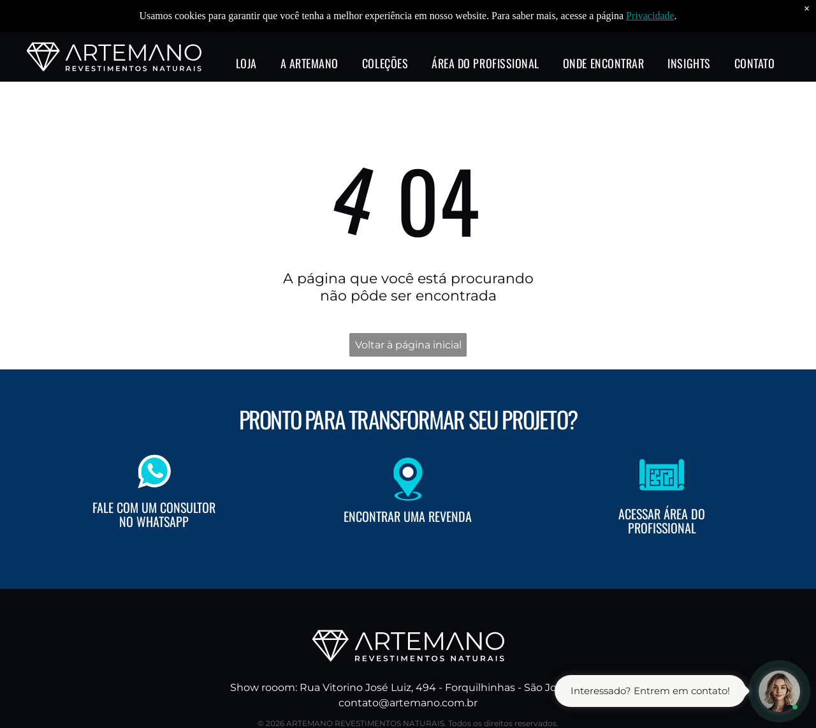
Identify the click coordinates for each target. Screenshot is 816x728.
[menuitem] (246, 60)
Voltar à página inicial (408, 345)
